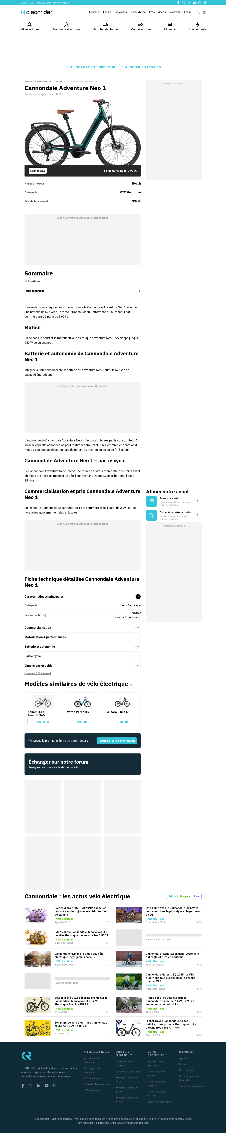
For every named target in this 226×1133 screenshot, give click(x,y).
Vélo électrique (30, 26)
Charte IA (153, 1118)
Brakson (144, 1122)
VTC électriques (92, 1090)
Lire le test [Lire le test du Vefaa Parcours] (82, 722)
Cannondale (60, 81)
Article (172, 896)
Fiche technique (83, 290)
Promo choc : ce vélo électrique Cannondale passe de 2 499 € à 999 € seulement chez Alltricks (170, 1001)
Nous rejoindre (186, 1070)
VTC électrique (130, 192)
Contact (183, 1064)
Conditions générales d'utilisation (126, 1118)
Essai (197, 896)
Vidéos (161, 12)
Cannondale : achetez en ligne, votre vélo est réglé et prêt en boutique (172, 955)
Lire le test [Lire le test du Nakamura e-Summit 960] (43, 722)
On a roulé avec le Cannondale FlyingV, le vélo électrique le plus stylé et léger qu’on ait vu (173, 911)
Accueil (28, 81)
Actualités (94, 12)
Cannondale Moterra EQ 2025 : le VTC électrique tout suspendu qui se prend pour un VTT (170, 978)
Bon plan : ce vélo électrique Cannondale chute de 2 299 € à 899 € (81, 1024)
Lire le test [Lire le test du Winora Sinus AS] (122, 722)
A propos (184, 1058)
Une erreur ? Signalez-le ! (38, 673)
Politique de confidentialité (89, 1118)
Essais (107, 12)
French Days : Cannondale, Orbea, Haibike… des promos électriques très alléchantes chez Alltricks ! (171, 1024)
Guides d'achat (137, 12)
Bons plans (120, 12)
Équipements (197, 26)
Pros (152, 12)
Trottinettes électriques (191, 1086)
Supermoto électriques (159, 1101)
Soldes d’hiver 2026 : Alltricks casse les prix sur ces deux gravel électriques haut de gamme (81, 911)
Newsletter (174, 12)
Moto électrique (141, 26)
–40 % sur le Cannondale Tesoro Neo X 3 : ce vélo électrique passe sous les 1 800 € (82, 933)
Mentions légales (61, 1118)
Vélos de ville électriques (97, 1084)
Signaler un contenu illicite (176, 1118)
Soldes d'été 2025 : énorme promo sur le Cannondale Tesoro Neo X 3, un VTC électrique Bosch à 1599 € (81, 1001)
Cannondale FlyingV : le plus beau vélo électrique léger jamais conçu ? (79, 955)
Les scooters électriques (128, 1071)
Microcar (170, 26)
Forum (187, 12)
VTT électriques (92, 1078)
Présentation (83, 281)
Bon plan (185, 896)
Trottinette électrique (66, 26)
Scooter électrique (105, 26)
